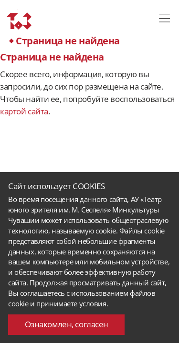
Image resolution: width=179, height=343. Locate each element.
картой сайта (24, 111)
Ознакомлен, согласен (66, 324)
